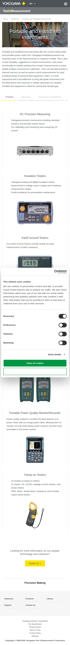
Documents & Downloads (50, 97)
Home (5, 19)
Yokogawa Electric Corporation (35, 621)
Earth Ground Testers (35, 237)
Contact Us (34, 563)
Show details (54, 354)
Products (14, 19)
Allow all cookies (35, 363)
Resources (26, 97)
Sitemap (35, 636)
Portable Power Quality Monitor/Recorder (35, 412)
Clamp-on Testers (35, 474)
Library (50, 599)
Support (8, 605)
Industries (8, 599)
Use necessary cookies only (35, 371)
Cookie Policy (35, 633)
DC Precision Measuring (35, 114)
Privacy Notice (35, 627)
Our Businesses (35, 624)
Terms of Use (35, 630)
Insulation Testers (35, 176)
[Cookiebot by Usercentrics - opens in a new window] (54, 271)
